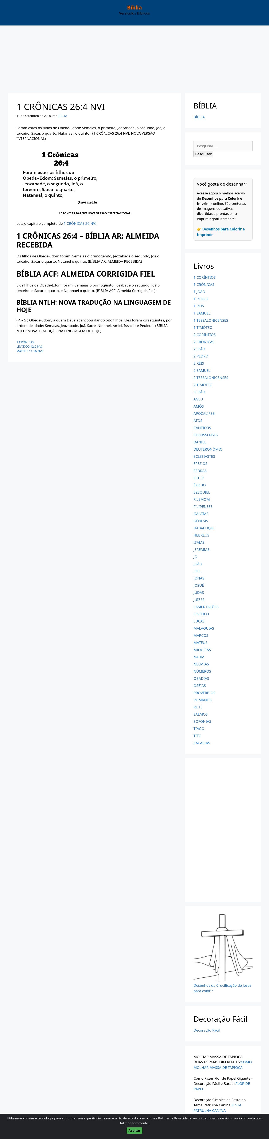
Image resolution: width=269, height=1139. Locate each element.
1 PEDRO (201, 298)
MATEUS (200, 642)
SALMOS (201, 714)
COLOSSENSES (206, 434)
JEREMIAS (202, 549)
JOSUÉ (199, 585)
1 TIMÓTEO (203, 327)
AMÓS (199, 406)
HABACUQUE (204, 528)
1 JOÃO (199, 291)
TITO (198, 735)
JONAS (199, 578)
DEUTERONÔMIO (208, 449)
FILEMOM (202, 499)
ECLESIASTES (204, 456)
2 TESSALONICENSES (211, 377)
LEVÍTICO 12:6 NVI (29, 346)
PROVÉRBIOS (204, 692)
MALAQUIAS (204, 628)
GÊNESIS (201, 520)
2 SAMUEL (202, 370)
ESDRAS (200, 470)
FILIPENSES (203, 506)
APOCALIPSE (204, 413)
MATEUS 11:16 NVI (29, 351)
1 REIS (199, 306)
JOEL (197, 571)
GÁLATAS (201, 513)
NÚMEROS (202, 671)
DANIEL (200, 442)
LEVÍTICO (201, 614)
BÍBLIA (199, 117)
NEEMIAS (201, 664)
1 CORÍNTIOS (205, 277)
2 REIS (199, 363)
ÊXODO (200, 485)
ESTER (199, 477)
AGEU (198, 399)
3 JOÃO (199, 391)
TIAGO (199, 728)
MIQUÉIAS (202, 649)
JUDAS (199, 592)
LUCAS (199, 621)
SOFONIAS (202, 721)
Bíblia (134, 7)
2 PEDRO (201, 356)
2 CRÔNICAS (204, 341)
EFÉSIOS (200, 463)
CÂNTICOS (202, 427)
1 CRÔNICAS (25, 342)
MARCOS (201, 635)
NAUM (199, 656)
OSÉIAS (200, 685)
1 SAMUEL (202, 313)
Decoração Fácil (207, 1030)
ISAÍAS (199, 542)
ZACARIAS (202, 742)
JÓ (195, 556)
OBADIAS (201, 678)
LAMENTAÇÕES (206, 606)
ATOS (198, 420)
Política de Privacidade (174, 1118)
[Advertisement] (134, 57)
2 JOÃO (199, 349)
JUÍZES (199, 599)
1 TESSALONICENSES (211, 320)
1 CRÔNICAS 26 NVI (80, 223)
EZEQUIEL (202, 492)
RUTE (198, 707)
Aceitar (134, 1130)
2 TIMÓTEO (203, 384)
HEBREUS (201, 535)
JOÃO (198, 563)
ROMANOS (203, 699)
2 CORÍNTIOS (205, 334)
